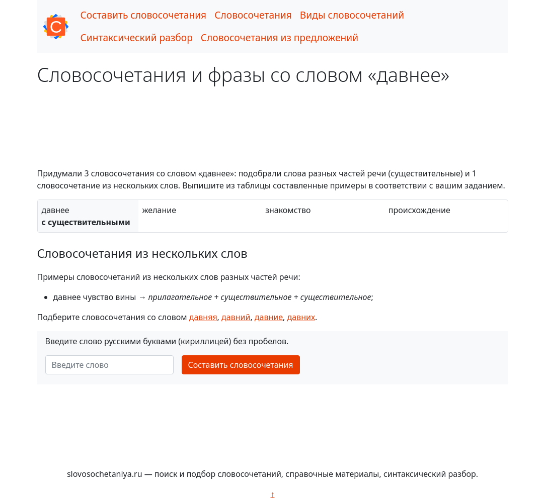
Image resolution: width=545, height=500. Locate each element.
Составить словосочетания (144, 15)
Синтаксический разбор (137, 37)
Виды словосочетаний (352, 15)
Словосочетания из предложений (279, 37)
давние (269, 317)
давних (301, 317)
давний (235, 317)
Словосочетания (253, 15)
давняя (203, 317)
